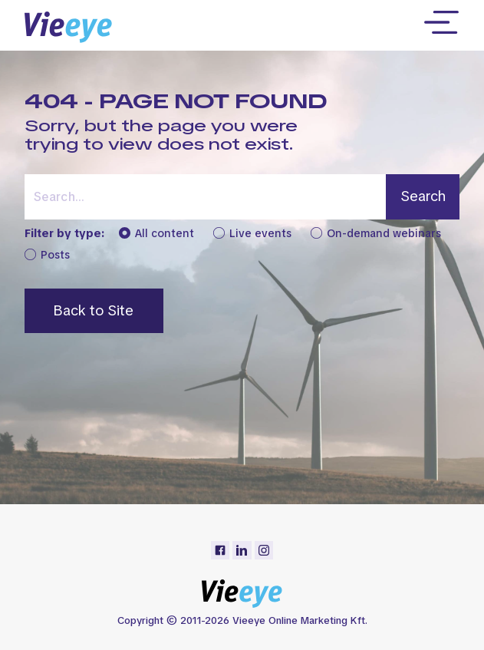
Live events (252, 233)
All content (156, 233)
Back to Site (93, 310)
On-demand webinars (376, 233)
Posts (47, 255)
